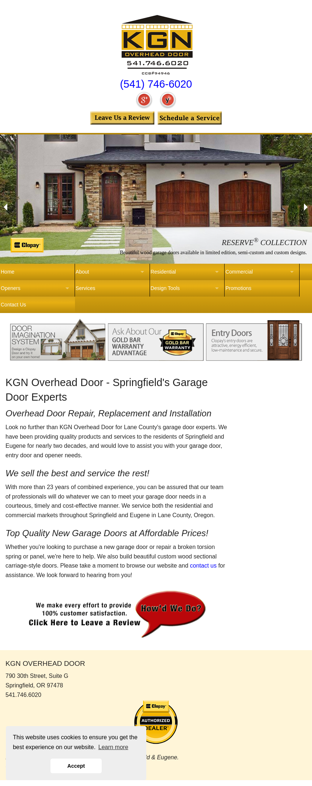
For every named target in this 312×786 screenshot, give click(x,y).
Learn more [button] (113, 747)
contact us (203, 565)
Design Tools (165, 288)
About (82, 272)
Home (7, 272)
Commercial (239, 272)
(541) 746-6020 (156, 84)
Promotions (238, 288)
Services (85, 288)
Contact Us (13, 305)
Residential (163, 272)
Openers (10, 288)
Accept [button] (76, 766)
